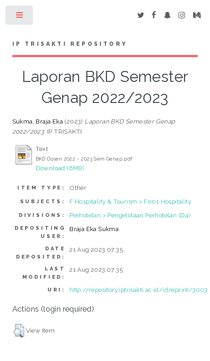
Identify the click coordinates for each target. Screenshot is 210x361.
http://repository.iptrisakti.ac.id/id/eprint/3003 (138, 289)
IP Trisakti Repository (69, 44)
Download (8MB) (60, 168)
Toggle (20, 17)
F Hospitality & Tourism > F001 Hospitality (130, 201)
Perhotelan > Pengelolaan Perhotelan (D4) (130, 215)
